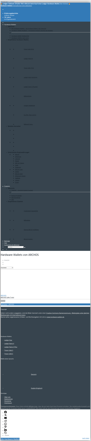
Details (3, 301)
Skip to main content (7, 2)
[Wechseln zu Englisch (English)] (23, 388)
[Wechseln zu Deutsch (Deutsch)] (20, 374)
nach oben (85, 438)
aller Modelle (11, 10)
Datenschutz (8, 399)
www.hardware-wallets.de (55, 317)
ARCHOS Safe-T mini (7, 297)
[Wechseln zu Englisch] (8, 249)
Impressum (8, 403)
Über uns (7, 397)
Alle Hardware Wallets (10, 439)
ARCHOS (3, 295)
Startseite (4, 304)
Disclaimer (7, 401)
